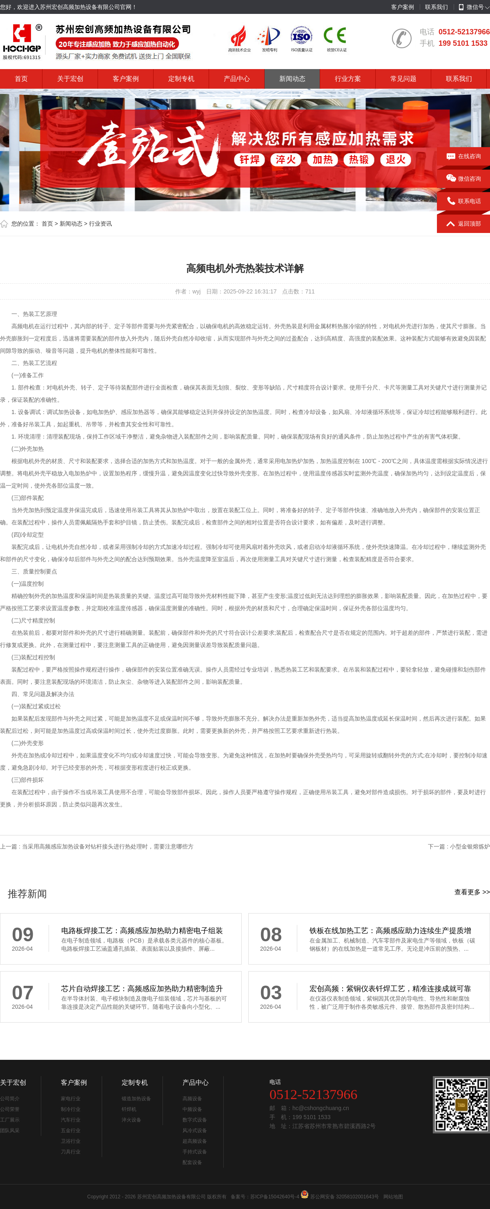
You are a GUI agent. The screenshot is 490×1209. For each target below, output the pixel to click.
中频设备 (192, 1109)
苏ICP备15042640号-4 (274, 1197)
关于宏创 (70, 78)
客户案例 (402, 7)
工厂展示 (10, 1120)
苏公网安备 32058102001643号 (344, 1197)
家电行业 (70, 1099)
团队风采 (10, 1130)
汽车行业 (70, 1120)
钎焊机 (129, 1109)
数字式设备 (195, 1120)
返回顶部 (463, 224)
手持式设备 (195, 1152)
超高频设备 (195, 1141)
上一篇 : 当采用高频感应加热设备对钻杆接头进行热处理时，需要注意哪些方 (97, 846)
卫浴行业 (70, 1141)
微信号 (471, 7)
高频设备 (192, 1099)
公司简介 (10, 1099)
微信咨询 (463, 179)
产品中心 (237, 78)
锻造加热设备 (136, 1099)
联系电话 (463, 201)
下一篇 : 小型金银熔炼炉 (459, 846)
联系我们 (436, 7)
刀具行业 (70, 1152)
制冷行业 (70, 1109)
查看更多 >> (472, 892)
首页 (21, 78)
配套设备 (192, 1162)
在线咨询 (463, 156)
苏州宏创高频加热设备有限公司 (171, 1197)
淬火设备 (131, 1120)
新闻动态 (292, 78)
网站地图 (393, 1197)
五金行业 (70, 1130)
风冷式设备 (195, 1130)
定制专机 (181, 78)
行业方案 (348, 78)
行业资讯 (100, 223)
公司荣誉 (10, 1109)
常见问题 (403, 78)
